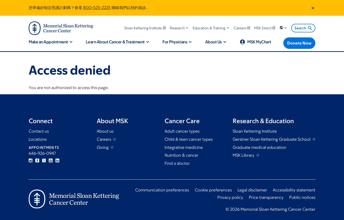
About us (105, 131)
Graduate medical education (259, 147)
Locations (38, 139)
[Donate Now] (299, 43)
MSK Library (244, 155)
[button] (179, 28)
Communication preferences (162, 190)
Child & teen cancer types (189, 139)
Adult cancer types (182, 131)
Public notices (302, 197)
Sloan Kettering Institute (255, 131)
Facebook (37, 160)
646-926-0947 (42, 153)
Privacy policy (230, 197)
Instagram (30, 160)
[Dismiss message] (313, 8)
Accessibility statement (294, 190)
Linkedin (57, 160)
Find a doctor (177, 163)
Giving (103, 147)
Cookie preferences (213, 190)
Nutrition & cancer (182, 155)
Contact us (39, 131)
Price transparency (266, 197)
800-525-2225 (97, 7)
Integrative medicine (184, 147)
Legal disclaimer (252, 190)
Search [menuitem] (304, 28)
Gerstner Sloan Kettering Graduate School (272, 139)
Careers (104, 139)
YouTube (51, 160)
